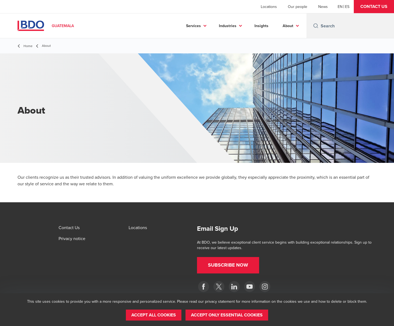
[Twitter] (218, 286)
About (288, 25)
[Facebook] (203, 286)
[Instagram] (264, 286)
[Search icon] (315, 25)
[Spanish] (347, 6)
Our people (297, 6)
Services (193, 25)
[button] (374, 6)
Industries (227, 25)
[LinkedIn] (234, 286)
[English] (340, 6)
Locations (269, 6)
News (323, 6)
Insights (261, 25)
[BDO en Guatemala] (249, 286)
